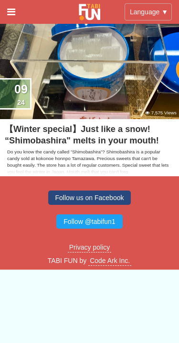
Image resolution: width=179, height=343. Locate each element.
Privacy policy (89, 247)
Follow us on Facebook (89, 198)
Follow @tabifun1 (89, 221)
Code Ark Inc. (110, 260)
